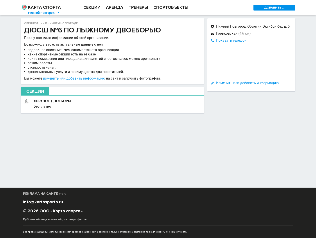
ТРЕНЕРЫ (138, 7)
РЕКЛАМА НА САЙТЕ (44, 194)
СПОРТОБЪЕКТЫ (170, 7)
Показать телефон (231, 40)
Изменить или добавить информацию (247, 83)
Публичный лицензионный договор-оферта (55, 219)
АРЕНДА (114, 7)
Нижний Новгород (44, 12)
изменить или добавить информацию (74, 78)
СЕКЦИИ (92, 7)
